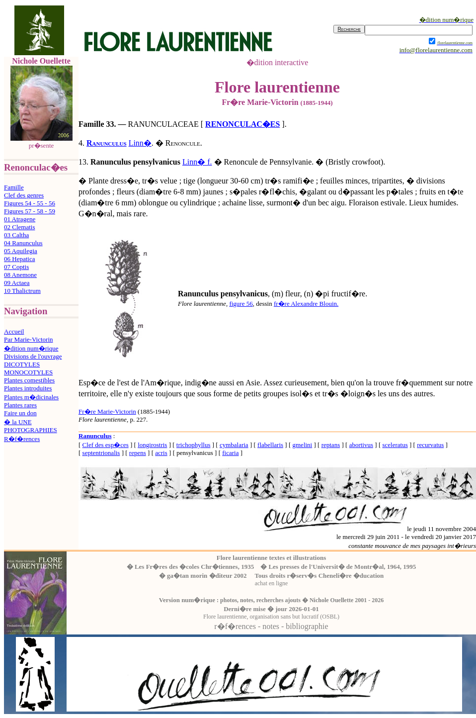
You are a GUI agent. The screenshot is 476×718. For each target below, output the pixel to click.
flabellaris (270, 445)
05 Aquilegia (20, 251)
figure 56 (240, 303)
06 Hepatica (19, 259)
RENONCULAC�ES (242, 124)
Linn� (140, 143)
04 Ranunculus (23, 243)
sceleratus (394, 445)
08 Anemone (20, 274)
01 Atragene (19, 219)
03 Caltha (16, 235)
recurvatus (430, 445)
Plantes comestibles (29, 380)
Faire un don (20, 413)
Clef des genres (24, 195)
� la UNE (18, 422)
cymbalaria (234, 445)
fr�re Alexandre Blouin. (306, 303)
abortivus (361, 445)
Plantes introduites (28, 388)
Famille (14, 187)
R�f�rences (22, 439)
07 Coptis (16, 266)
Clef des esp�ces (105, 445)
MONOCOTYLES (28, 372)
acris (161, 452)
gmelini (303, 445)
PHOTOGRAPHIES (30, 430)
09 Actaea (17, 282)
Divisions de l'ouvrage (33, 356)
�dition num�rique (31, 348)
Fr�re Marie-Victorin (107, 411)
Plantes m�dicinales (31, 397)
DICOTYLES (22, 364)
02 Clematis (19, 227)
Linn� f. (197, 162)
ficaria (230, 452)
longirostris (152, 445)
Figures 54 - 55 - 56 (29, 203)
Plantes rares (20, 405)
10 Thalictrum (22, 290)
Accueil (14, 331)
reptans (330, 445)
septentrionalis (101, 452)
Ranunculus (106, 143)
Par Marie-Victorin (28, 339)
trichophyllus (193, 445)
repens (137, 452)
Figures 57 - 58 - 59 (29, 211)
